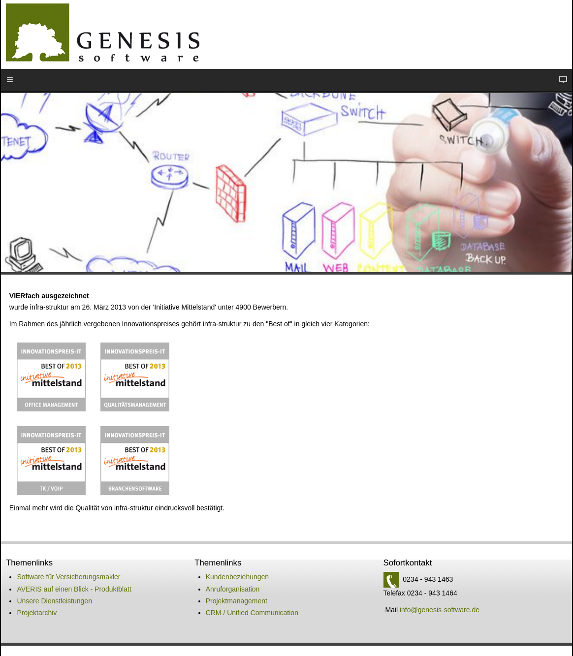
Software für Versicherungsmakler (68, 545)
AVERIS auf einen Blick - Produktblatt (74, 558)
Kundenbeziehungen (237, 545)
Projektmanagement (236, 569)
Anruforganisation (233, 558)
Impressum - (219, 629)
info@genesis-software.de (439, 578)
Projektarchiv (37, 581)
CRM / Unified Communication (252, 581)
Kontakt (181, 629)
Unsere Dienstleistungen (54, 569)
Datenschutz (254, 629)
